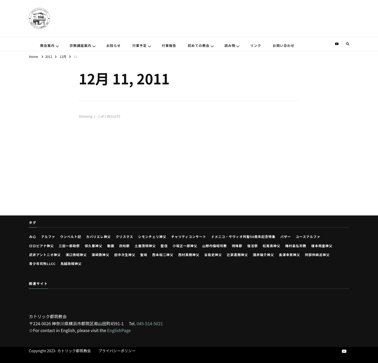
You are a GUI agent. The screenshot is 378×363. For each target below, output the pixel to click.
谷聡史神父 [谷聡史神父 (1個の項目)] (213, 254)
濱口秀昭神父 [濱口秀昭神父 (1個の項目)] (76, 254)
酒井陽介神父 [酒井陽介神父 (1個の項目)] (263, 254)
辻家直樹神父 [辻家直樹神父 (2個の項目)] (237, 254)
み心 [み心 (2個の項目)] (32, 236)
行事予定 (139, 45)
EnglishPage (119, 330)
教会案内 (47, 45)
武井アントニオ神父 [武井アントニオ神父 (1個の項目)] (45, 254)
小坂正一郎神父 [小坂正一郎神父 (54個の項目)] (185, 245)
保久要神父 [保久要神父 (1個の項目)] (93, 245)
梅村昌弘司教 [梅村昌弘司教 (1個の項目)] (296, 245)
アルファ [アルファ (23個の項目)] (48, 236)
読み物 (229, 45)
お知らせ (113, 45)
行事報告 (169, 45)
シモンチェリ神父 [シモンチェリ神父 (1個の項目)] (152, 236)
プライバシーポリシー (117, 350)
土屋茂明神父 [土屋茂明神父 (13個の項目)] (145, 245)
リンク (255, 45)
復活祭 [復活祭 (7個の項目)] (252, 245)
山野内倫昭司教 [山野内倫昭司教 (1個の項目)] (214, 245)
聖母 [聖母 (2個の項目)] (143, 254)
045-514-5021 (150, 323)
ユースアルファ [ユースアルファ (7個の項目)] (308, 236)
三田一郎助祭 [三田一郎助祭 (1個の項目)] (69, 245)
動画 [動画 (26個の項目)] (110, 245)
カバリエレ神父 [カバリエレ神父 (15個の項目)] (98, 236)
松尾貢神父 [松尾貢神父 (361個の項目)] (271, 245)
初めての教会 (198, 45)
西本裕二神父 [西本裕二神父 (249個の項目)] (163, 254)
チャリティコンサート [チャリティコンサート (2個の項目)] (188, 236)
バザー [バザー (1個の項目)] (285, 236)
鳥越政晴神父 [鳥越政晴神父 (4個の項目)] (71, 263)
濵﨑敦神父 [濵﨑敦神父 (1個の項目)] (100, 254)
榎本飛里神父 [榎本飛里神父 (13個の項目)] (322, 245)
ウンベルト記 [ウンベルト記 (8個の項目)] (70, 236)
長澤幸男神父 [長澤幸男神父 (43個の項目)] (289, 254)
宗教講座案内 (80, 45)
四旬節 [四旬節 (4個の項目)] (124, 245)
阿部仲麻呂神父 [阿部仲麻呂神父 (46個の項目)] (317, 254)
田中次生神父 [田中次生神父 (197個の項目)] (124, 254)
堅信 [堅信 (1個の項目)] (164, 245)
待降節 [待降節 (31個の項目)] (237, 245)
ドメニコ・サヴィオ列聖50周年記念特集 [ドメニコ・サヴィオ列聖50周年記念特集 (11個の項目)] (243, 236)
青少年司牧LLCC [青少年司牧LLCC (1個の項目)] (42, 263)
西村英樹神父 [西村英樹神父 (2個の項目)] (189, 254)
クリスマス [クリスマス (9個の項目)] (124, 236)
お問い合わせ (284, 45)
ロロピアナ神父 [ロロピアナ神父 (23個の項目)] (41, 245)
